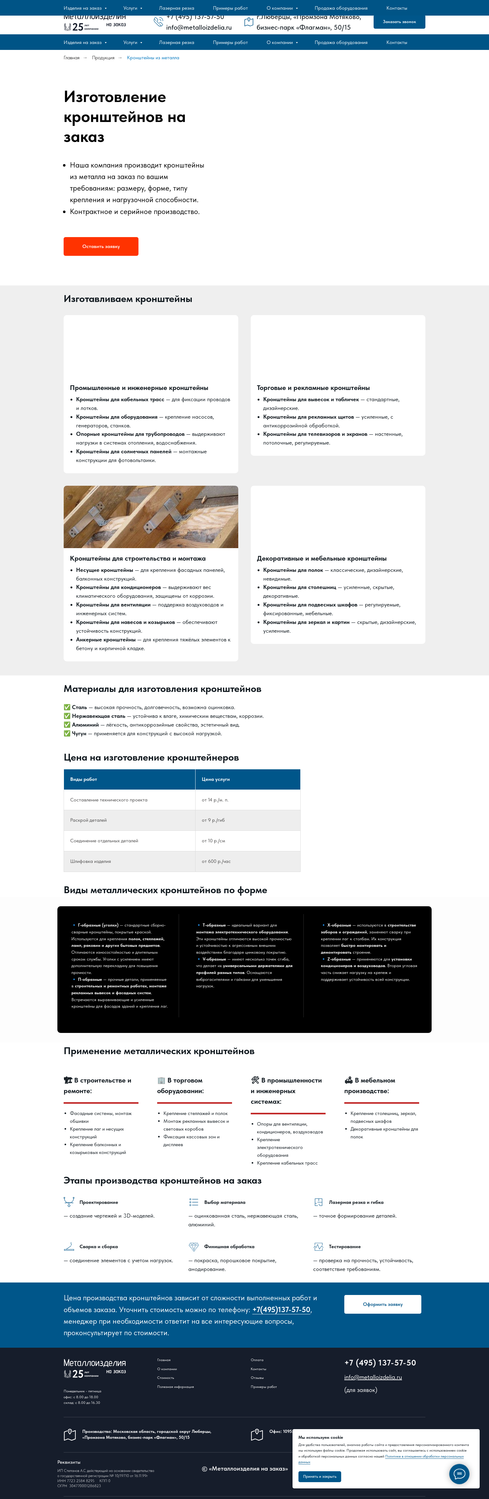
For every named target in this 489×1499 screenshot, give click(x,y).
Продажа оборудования (341, 42)
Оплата (257, 1360)
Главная (72, 58)
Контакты (396, 42)
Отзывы (257, 1378)
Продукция (103, 58)
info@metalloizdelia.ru (373, 1377)
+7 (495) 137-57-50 (380, 1363)
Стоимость (165, 1378)
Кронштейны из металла (153, 58)
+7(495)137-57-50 (281, 1309)
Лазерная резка (176, 42)
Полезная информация (175, 1387)
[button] (399, 22)
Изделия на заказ (83, 42)
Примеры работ (230, 42)
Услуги (130, 42)
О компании (280, 42)
